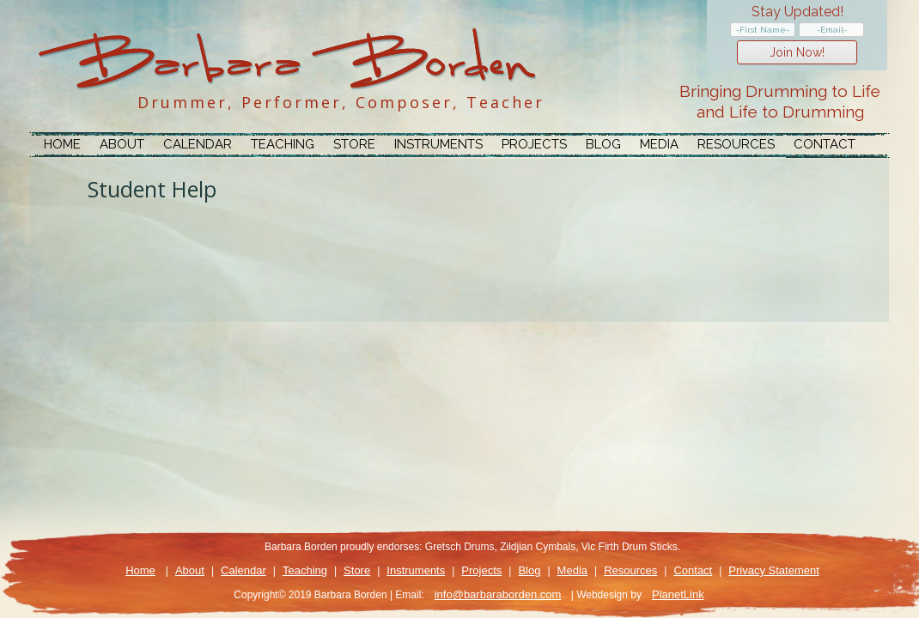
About (122, 144)
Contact (824, 144)
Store (354, 144)
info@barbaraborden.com (498, 594)
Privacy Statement (773, 570)
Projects (534, 144)
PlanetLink (678, 594)
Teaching (282, 144)
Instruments (438, 144)
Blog (603, 144)
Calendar (197, 144)
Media (659, 144)
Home (62, 144)
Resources (736, 144)
